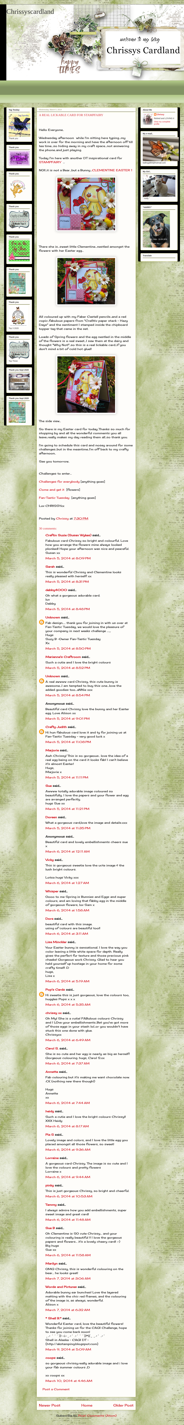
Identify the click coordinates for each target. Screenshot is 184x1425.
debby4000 (56, 590)
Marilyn (51, 1263)
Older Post (123, 1405)
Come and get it (51, 489)
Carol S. (51, 1048)
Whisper (51, 891)
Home (86, 1405)
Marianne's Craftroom (63, 657)
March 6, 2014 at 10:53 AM (68, 1196)
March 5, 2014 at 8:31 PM (67, 581)
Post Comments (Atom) (97, 1415)
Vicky (49, 860)
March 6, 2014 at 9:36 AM (67, 1149)
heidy (49, 1111)
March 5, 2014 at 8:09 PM (68, 558)
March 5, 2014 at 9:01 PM (67, 718)
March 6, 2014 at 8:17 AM (67, 1126)
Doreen (51, 817)
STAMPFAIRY (50, 162)
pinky (49, 1185)
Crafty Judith (56, 727)
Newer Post (49, 1405)
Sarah (50, 566)
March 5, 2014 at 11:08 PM (68, 742)
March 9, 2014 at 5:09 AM (68, 1349)
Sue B (50, 1228)
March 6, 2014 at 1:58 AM (67, 910)
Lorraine (52, 1158)
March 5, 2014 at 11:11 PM (66, 777)
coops (50, 1358)
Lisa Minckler (56, 942)
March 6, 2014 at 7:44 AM (67, 1103)
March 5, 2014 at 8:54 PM (67, 695)
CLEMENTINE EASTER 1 (112, 170)
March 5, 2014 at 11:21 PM (67, 809)
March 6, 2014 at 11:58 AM (68, 1255)
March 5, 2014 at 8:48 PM (67, 609)
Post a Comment (56, 1389)
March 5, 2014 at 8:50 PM (68, 648)
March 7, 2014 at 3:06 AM (68, 1278)
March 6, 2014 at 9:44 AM (67, 1177)
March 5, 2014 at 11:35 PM (67, 828)
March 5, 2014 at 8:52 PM (67, 668)
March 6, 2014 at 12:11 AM (67, 851)
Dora (49, 918)
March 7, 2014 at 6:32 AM (67, 1310)
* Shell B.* (53, 1318)
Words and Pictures (61, 1287)
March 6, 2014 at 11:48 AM (68, 1219)
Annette (51, 1072)
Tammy (51, 1204)
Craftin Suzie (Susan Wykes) (68, 535)
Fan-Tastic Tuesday (54, 498)
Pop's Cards (55, 989)
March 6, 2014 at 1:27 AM (67, 883)
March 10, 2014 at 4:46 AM (68, 1381)
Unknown (52, 617)
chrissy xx (53, 1013)
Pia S (49, 1134)
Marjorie (52, 750)
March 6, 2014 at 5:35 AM (67, 1004)
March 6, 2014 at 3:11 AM (66, 933)
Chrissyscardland (30, 11)
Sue (48, 786)
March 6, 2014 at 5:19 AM (67, 981)
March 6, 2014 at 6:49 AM (67, 1040)
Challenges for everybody (59, 481)
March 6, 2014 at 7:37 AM (67, 1063)
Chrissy (160, 114)
